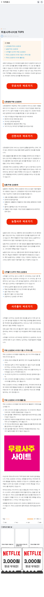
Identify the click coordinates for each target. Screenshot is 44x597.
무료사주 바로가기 (22, 85)
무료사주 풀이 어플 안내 (7, 544)
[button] (2, 2)
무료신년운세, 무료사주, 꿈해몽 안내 (21, 545)
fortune (4, 28)
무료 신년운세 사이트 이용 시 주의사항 (18, 55)
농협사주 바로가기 (22, 221)
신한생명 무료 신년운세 (13, 46)
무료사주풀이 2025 (34, 544)
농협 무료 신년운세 (12, 49)
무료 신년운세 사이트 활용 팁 (15, 57)
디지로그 (6, 2)
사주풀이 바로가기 (22, 306)
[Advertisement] (22, 17)
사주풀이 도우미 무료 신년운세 (15, 52)
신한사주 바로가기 (22, 136)
